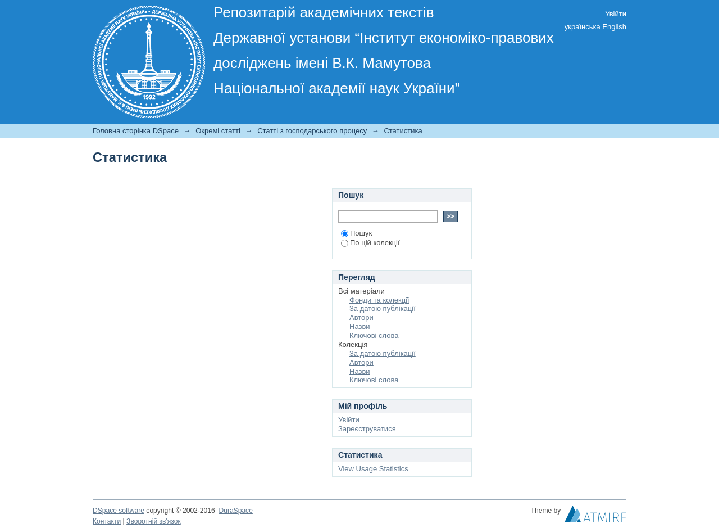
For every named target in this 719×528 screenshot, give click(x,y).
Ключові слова (373, 335)
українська (582, 26)
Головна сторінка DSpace (136, 131)
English (614, 26)
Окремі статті (217, 131)
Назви (359, 326)
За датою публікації (382, 308)
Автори (361, 317)
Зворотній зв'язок (153, 521)
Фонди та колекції (379, 300)
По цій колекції (370, 242)
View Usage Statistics (373, 468)
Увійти (615, 14)
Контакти (107, 521)
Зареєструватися (367, 429)
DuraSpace (235, 511)
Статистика (403, 131)
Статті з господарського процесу (312, 131)
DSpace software (118, 511)
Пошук (356, 233)
